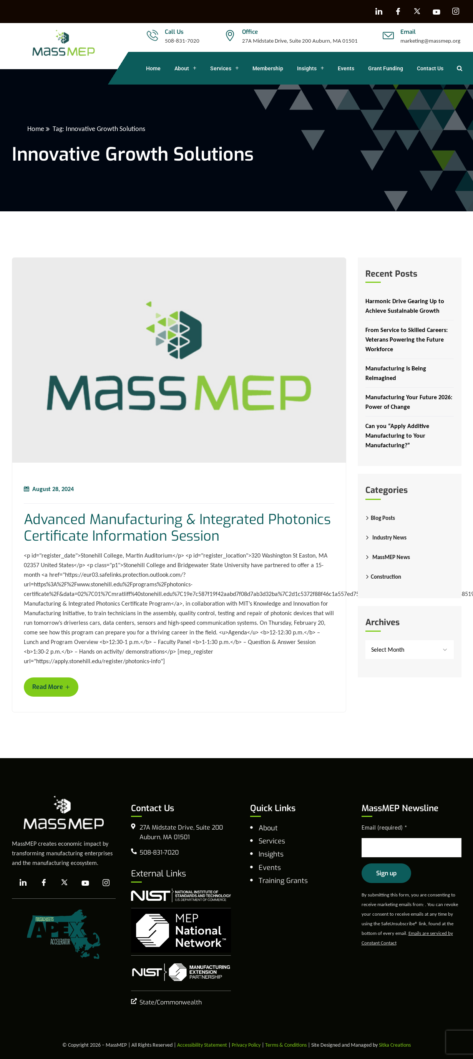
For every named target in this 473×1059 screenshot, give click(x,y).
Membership (267, 68)
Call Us (174, 32)
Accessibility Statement (202, 1045)
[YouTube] (436, 11)
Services (224, 68)
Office (250, 32)
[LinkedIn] (379, 11)
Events (346, 68)
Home (153, 68)
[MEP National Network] (181, 930)
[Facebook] (398, 11)
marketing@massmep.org (430, 40)
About (185, 68)
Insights (310, 68)
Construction (386, 576)
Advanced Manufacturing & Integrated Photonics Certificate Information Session (177, 527)
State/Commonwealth (170, 1002)
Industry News (389, 537)
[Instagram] (455, 11)
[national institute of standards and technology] (181, 895)
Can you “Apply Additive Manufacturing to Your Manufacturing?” (397, 435)
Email (408, 32)
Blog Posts (383, 518)
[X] (417, 11)
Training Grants (283, 880)
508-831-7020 (182, 40)
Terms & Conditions (286, 1045)
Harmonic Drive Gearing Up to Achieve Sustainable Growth (404, 305)
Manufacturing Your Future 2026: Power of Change (408, 401)
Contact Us (430, 68)
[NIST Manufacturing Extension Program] (181, 972)
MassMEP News (391, 557)
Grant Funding (385, 68)
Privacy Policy (246, 1045)
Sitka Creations (395, 1045)
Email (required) (384, 827)
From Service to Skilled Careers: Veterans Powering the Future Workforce (406, 339)
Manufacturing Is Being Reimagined (395, 373)
